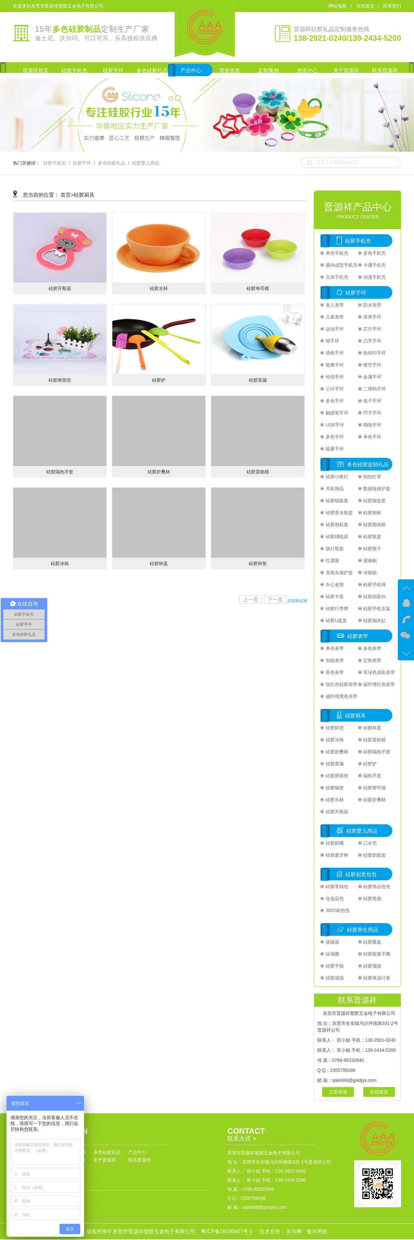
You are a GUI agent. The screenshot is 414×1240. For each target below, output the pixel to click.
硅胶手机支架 (376, 608)
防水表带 (372, 304)
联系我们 (392, 5)
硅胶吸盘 (372, 941)
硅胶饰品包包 (376, 886)
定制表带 (372, 660)
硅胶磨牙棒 (336, 855)
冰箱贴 (369, 572)
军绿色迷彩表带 (378, 672)
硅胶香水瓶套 (338, 512)
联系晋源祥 (139, 1160)
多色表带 (372, 648)
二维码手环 (374, 388)
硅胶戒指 (334, 977)
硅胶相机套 (336, 524)
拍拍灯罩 (372, 476)
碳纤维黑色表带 (340, 696)
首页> (67, 195)
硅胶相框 (372, 512)
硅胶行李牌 (336, 608)
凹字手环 (372, 412)
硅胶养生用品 (362, 930)
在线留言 (365, 5)
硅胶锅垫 (334, 787)
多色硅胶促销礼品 (367, 464)
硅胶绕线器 (336, 536)
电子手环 (372, 400)
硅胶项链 (372, 965)
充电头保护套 (338, 572)
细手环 (331, 340)
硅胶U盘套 (335, 620)
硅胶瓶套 (372, 536)
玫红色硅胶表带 (340, 684)
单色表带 (334, 648)
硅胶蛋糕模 (374, 739)
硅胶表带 (357, 636)
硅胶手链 (334, 965)
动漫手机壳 (374, 277)
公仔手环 (334, 388)
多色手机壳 (374, 253)
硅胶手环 (82, 163)
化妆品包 (334, 898)
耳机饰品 (334, 488)
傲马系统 (317, 1231)
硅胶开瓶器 (336, 811)
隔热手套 (372, 775)
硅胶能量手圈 (376, 953)
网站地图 (338, 5)
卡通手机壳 (374, 265)
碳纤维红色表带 (378, 684)
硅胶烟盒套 (374, 500)
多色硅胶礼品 (111, 163)
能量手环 (334, 364)
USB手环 (334, 424)
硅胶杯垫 (334, 727)
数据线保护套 (376, 488)
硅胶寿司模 (374, 787)
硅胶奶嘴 (334, 843)
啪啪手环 (372, 424)
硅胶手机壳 (54, 163)
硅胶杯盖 (372, 727)
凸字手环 (372, 340)
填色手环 (334, 352)
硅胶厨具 (84, 195)
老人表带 (334, 304)
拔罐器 (331, 941)
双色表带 (334, 672)
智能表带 (334, 660)
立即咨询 (338, 1092)
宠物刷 (369, 560)
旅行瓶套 (334, 548)
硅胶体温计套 (376, 977)
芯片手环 (372, 328)
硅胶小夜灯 (336, 476)
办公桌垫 (334, 584)
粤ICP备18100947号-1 (227, 1231)
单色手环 (372, 436)
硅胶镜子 (372, 548)
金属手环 (372, 376)
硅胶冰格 (334, 739)
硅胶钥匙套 (336, 500)
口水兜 (369, 843)
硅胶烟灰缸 (374, 620)
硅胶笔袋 (372, 898)
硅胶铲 (369, 763)
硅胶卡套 (334, 596)
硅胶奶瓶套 (374, 855)
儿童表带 (334, 316)
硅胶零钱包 (336, 886)
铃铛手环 (334, 376)
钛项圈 (331, 953)
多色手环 (334, 400)
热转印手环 (374, 352)
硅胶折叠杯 (336, 751)
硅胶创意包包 (360, 874)
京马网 (294, 1231)
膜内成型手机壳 (340, 265)
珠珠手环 (372, 316)
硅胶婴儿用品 (145, 163)
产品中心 (137, 1152)
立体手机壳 (336, 277)
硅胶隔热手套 (376, 751)
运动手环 (334, 328)
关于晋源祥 (104, 1160)
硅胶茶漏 (334, 763)
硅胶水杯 (334, 799)
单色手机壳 (336, 253)
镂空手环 (372, 364)
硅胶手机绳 (374, 584)
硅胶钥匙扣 (374, 596)
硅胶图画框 (374, 524)
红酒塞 (331, 560)
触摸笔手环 (336, 412)
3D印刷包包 (337, 910)
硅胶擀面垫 (336, 775)
